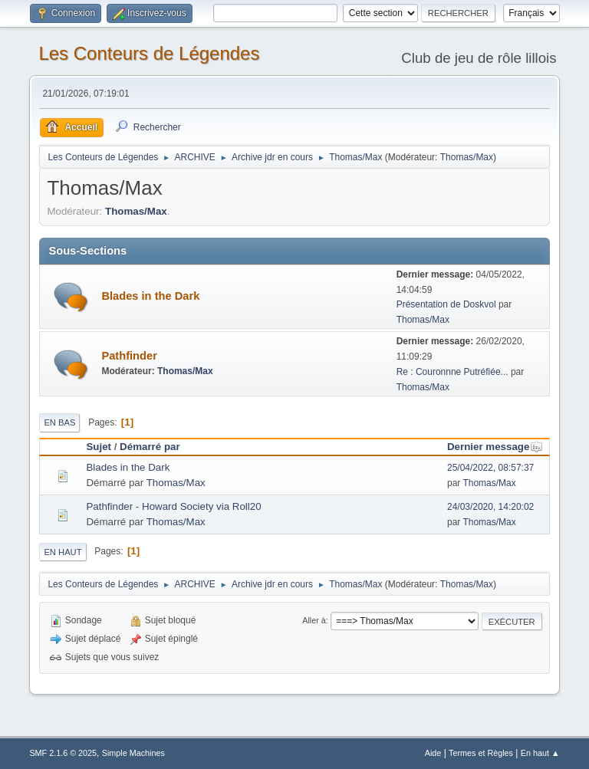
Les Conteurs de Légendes (148, 53)
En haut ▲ (540, 752)
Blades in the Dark (150, 296)
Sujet (98, 446)
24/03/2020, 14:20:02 (490, 506)
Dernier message (495, 446)
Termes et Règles (481, 752)
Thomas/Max (466, 157)
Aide (433, 752)
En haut (62, 552)
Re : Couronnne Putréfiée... (452, 371)
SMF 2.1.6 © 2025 (63, 752)
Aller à (314, 620)
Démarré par (150, 446)
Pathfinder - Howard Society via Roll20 (173, 506)
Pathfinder (128, 356)
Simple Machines (133, 752)
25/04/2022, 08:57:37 (490, 467)
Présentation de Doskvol (446, 304)
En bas (59, 422)
